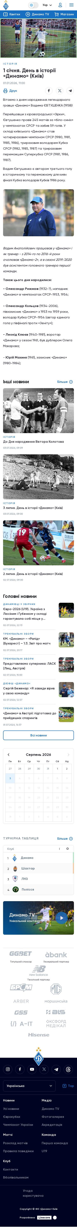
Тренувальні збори (18, 635)
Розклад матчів (15, 1145)
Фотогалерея (53, 1119)
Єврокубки (11, 1119)
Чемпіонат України (18, 1127)
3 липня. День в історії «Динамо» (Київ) (33, 508)
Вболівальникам (16, 1180)
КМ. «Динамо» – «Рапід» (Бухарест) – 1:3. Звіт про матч (27, 642)
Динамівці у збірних (19, 605)
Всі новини (38, 737)
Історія (10, 63)
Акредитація (52, 1127)
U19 (44, 1153)
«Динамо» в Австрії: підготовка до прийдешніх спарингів (27, 717)
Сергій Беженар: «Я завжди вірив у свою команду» (29, 692)
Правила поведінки (18, 1153)
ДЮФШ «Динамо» (17, 685)
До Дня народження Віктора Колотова (34, 442)
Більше (65, 841)
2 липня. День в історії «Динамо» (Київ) (33, 574)
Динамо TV (50, 1111)
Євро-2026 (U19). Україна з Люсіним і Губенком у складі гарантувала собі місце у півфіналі (25, 615)
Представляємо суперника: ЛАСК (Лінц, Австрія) (25, 667)
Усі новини (11, 1111)
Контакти (10, 1172)
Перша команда (55, 1145)
